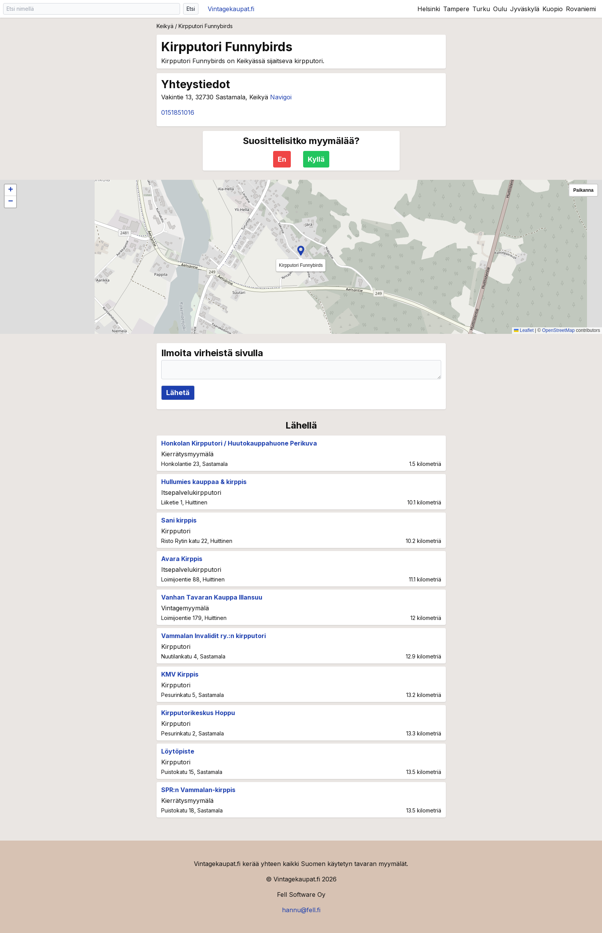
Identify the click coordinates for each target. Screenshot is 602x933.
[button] (301, 251)
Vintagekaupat (231, 9)
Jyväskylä (524, 9)
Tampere (456, 9)
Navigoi (281, 97)
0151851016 (177, 112)
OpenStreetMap (558, 330)
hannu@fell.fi (301, 910)
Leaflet (524, 330)
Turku (481, 9)
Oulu (500, 9)
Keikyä (165, 26)
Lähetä (178, 393)
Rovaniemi (581, 9)
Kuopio (552, 9)
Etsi (191, 8)
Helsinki (428, 9)
